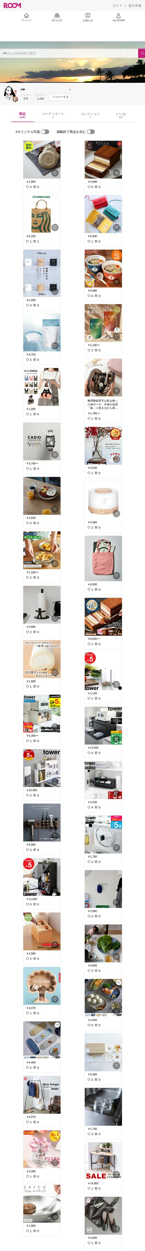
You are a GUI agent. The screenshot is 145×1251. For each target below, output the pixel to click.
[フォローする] (60, 97)
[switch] (45, 131)
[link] (42, 160)
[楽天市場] (134, 5)
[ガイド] (117, 5)
